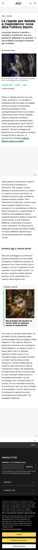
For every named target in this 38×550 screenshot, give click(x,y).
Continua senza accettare (19, 540)
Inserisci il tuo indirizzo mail (14, 462)
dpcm (24, 85)
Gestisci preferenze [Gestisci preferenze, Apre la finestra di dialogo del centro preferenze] (19, 546)
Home (3, 16)
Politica (9, 16)
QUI (12, 248)
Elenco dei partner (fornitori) (11, 529)
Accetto (19, 534)
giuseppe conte (7, 85)
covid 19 (17, 85)
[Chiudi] (35, 499)
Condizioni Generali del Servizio (20, 473)
